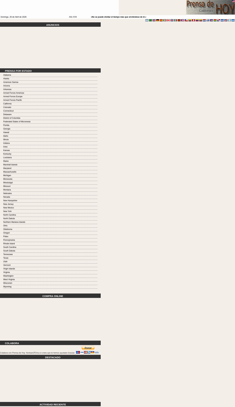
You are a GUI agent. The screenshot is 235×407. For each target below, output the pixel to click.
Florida (6, 125)
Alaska (6, 78)
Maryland (7, 168)
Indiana (6, 143)
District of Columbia (11, 118)
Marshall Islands (10, 165)
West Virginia (9, 279)
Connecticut (8, 111)
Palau (5, 236)
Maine (6, 161)
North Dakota (9, 218)
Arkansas (7, 89)
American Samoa (10, 82)
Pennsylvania (9, 240)
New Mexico (8, 208)
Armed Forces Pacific (12, 100)
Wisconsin (7, 283)
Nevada (6, 197)
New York (7, 211)
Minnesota (7, 179)
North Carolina (9, 215)
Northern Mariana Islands (14, 222)
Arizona (6, 86)
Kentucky (7, 154)
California (7, 104)
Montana (7, 190)
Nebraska (7, 193)
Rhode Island (9, 243)
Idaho (5, 136)
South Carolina (9, 247)
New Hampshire (10, 200)
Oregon (6, 233)
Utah (5, 261)
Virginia (6, 272)
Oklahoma (7, 229)
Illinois (6, 139)
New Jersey (8, 204)
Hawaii (6, 132)
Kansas (6, 150)
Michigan (7, 175)
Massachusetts (9, 172)
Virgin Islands (9, 269)
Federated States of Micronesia (17, 122)
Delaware (7, 114)
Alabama (7, 75)
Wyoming (7, 287)
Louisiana (7, 157)
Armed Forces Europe (12, 96)
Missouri (7, 186)
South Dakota (9, 251)
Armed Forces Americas (13, 93)
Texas (5, 258)
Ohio (5, 226)
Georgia (6, 129)
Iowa (5, 147)
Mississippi (8, 182)
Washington (8, 276)
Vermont (7, 265)
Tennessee (8, 254)
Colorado (7, 107)
